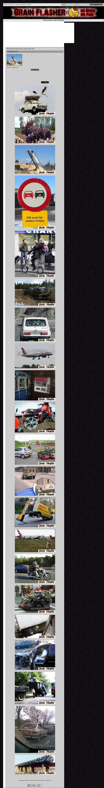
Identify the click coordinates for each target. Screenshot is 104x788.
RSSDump (61, 20)
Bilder (8, 67)
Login (9, 4)
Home (5, 4)
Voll (11, 67)
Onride (55, 20)
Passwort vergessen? (15, 4)
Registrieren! (24, 4)
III (18, 67)
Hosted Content (47, 20)
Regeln (29, 4)
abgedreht (15, 67)
